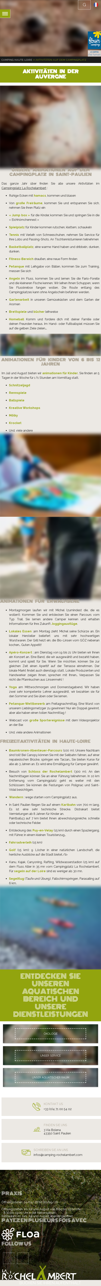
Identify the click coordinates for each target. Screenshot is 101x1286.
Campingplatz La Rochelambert (24, 188)
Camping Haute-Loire (17, 59)
